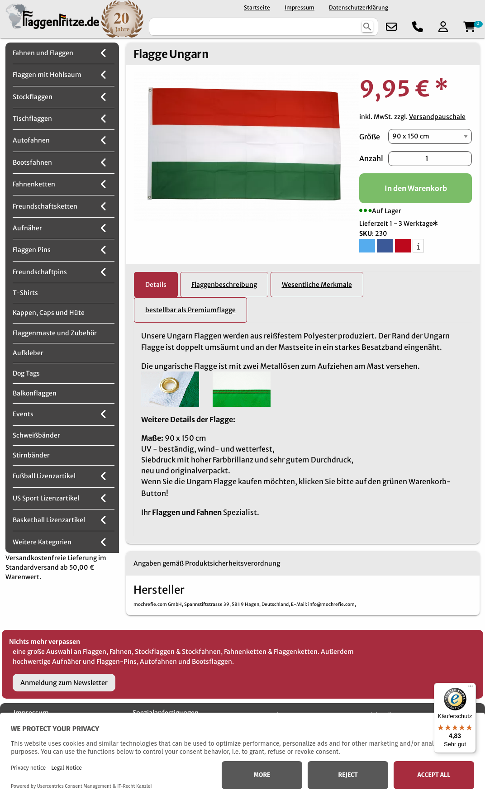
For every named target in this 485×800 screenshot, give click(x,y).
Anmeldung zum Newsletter (64, 683)
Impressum (299, 7)
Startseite (257, 7)
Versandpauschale (437, 117)
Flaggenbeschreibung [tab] (224, 285)
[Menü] (470, 688)
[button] (367, 245)
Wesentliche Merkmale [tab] (317, 285)
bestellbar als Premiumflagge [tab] (190, 310)
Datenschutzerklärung (358, 7)
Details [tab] (155, 285)
